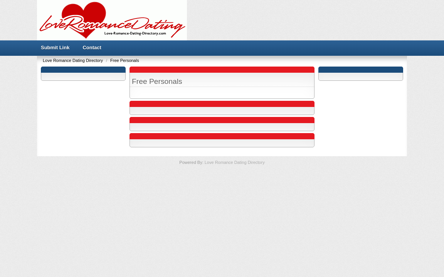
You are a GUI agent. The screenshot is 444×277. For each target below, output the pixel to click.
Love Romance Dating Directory (73, 60)
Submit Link (55, 47)
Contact (91, 47)
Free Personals (124, 60)
